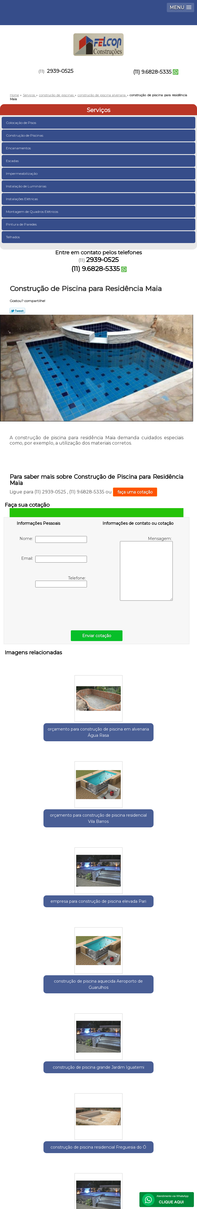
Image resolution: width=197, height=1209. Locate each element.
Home (32, 1150)
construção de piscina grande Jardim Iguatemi (98, 821)
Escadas (12, 161)
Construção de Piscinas (25, 135)
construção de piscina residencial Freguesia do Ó (160, 821)
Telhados (13, 237)
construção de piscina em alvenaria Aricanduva (160, 908)
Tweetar (17, 311)
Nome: (53, 539)
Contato (72, 1167)
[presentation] (52, 607)
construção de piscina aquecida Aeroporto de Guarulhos (37, 821)
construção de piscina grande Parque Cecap (37, 905)
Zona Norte (130, 1039)
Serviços (98, 110)
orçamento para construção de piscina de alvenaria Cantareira (98, 908)
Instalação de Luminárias (26, 186)
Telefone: (61, 581)
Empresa (75, 1150)
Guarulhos (45, 1039)
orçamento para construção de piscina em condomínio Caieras (98, 997)
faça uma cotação (135, 492)
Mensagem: (146, 568)
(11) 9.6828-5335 (152, 72)
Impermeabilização (22, 173)
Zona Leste (104, 1039)
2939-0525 (60, 71)
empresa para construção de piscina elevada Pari (160, 729)
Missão (119, 1150)
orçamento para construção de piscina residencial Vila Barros (98, 729)
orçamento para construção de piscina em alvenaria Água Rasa (37, 732)
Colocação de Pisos (21, 123)
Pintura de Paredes (22, 224)
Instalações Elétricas (22, 199)
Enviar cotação (96, 635)
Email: (54, 559)
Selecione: (20, 1039)
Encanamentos (19, 148)
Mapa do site (121, 1167)
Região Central (74, 1039)
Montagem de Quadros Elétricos (32, 211)
